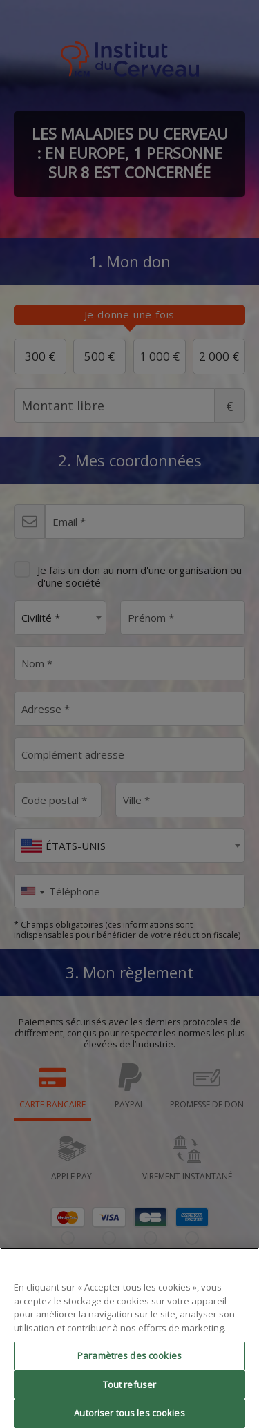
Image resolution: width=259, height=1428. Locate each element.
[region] (129, 1338)
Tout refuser (130, 1384)
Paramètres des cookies (129, 1355)
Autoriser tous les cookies (129, 1413)
